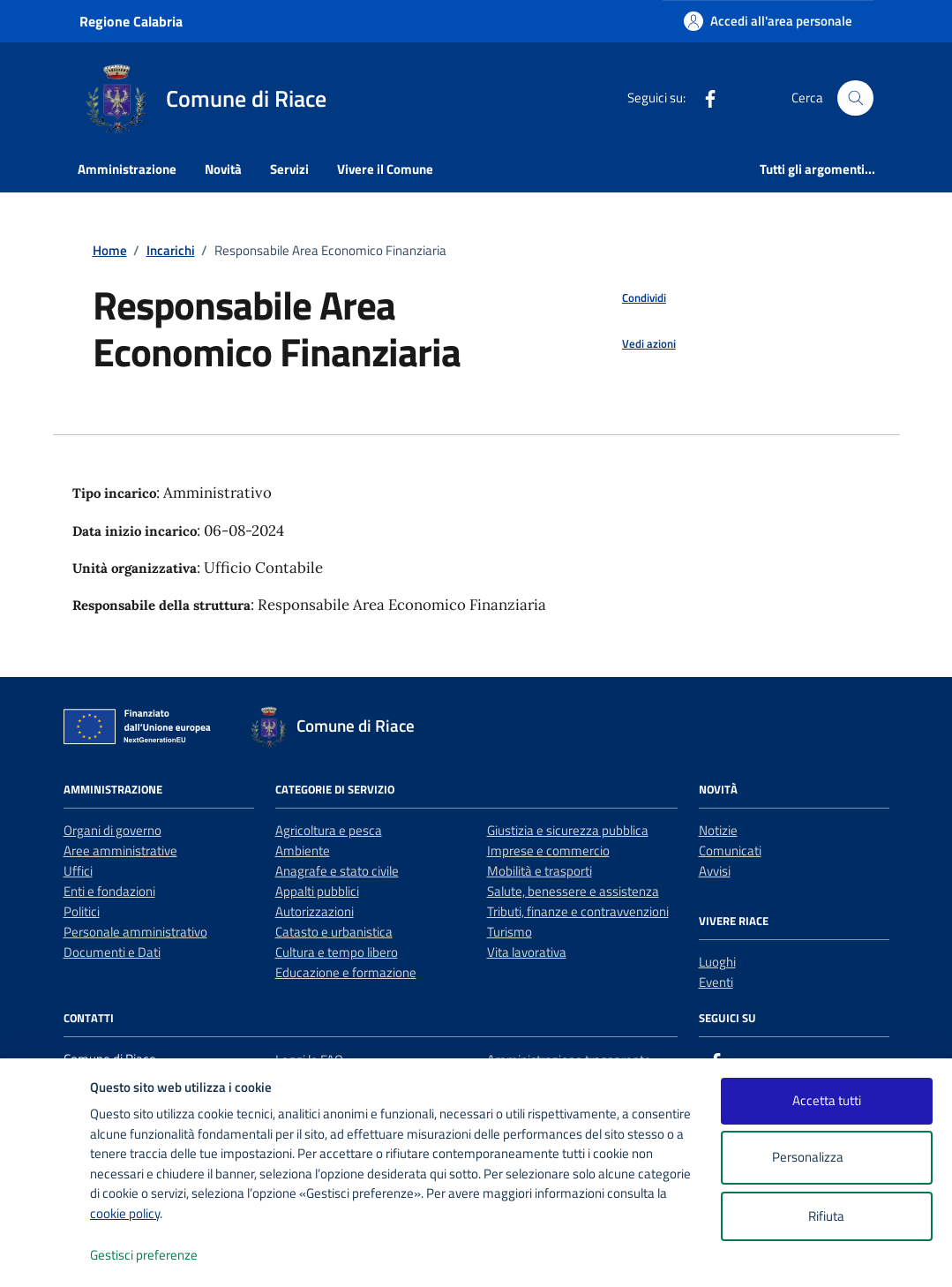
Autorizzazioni (314, 911)
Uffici (78, 871)
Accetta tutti (826, 1100)
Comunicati (730, 850)
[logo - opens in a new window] (45, 1256)
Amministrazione (127, 169)
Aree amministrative (120, 850)
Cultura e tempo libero (336, 952)
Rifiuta (826, 1216)
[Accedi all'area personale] (768, 20)
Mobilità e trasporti (539, 871)
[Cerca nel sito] (855, 98)
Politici (82, 911)
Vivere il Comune (385, 169)
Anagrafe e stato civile (337, 871)
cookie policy (125, 1213)
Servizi (289, 169)
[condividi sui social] (630, 298)
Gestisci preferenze (162, 1256)
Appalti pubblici (317, 891)
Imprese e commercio (548, 850)
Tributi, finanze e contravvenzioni (578, 911)
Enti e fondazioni (109, 891)
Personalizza (826, 1158)
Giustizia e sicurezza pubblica (567, 830)
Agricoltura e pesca (328, 830)
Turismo (509, 932)
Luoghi (717, 962)
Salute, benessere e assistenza (573, 891)
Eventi (716, 982)
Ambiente (302, 850)
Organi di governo (112, 830)
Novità (223, 169)
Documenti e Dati (112, 952)
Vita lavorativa (526, 952)
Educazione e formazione (345, 972)
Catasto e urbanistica (334, 932)
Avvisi (715, 871)
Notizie (718, 830)
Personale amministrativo (135, 932)
